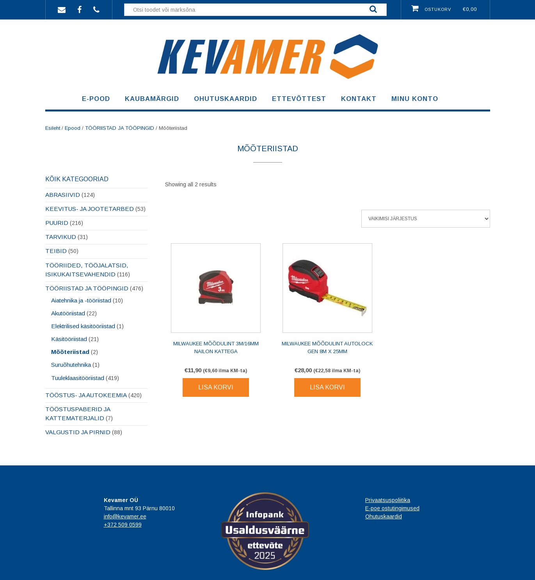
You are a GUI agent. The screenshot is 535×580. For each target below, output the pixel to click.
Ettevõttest (299, 99)
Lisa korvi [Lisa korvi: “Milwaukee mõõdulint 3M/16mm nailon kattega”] (215, 387)
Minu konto (414, 99)
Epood (72, 128)
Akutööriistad (68, 313)
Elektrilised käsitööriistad (83, 326)
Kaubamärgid (152, 99)
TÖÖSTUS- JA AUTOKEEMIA (86, 395)
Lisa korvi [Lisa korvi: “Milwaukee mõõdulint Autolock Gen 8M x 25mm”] (327, 387)
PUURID (56, 222)
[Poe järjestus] (425, 219)
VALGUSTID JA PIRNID (77, 432)
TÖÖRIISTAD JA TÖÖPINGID (119, 128)
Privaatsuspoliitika (387, 500)
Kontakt (359, 99)
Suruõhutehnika (71, 364)
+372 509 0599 (123, 525)
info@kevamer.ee (125, 516)
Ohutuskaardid (225, 99)
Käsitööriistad (69, 339)
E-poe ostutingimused (392, 508)
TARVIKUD (60, 236)
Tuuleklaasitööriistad (77, 378)
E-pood (96, 99)
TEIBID (56, 251)
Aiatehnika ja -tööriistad (81, 300)
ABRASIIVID (62, 194)
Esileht (52, 128)
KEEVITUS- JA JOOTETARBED (89, 208)
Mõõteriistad (70, 351)
